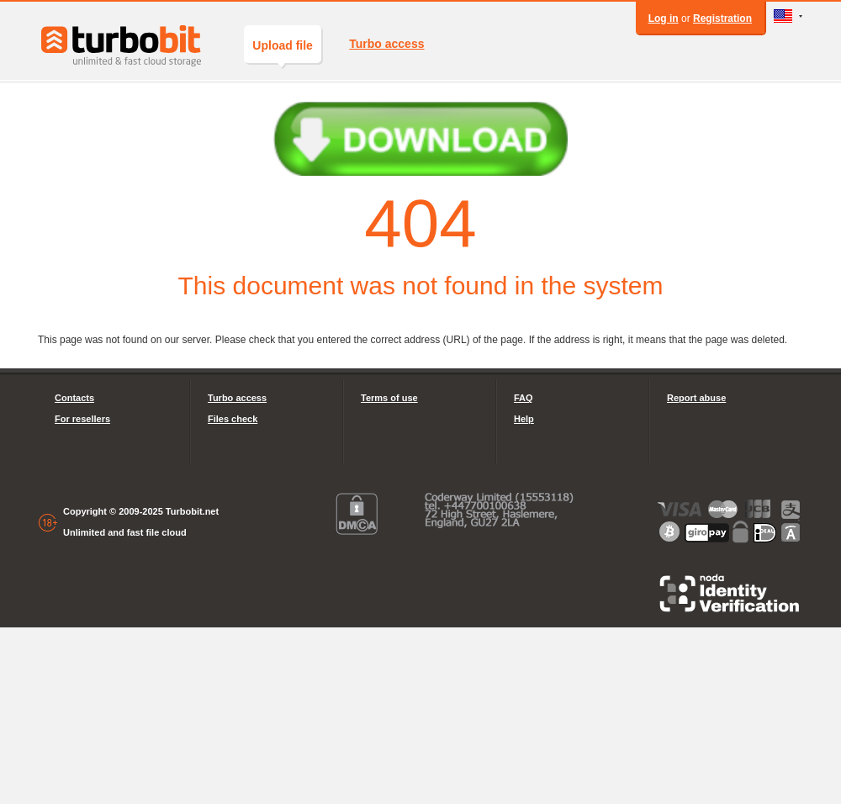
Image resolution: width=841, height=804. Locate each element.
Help (524, 419)
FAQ (523, 398)
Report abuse (696, 398)
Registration (722, 18)
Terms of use (389, 398)
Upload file (282, 51)
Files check (232, 419)
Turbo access (386, 43)
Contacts (74, 398)
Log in (663, 18)
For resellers (82, 419)
